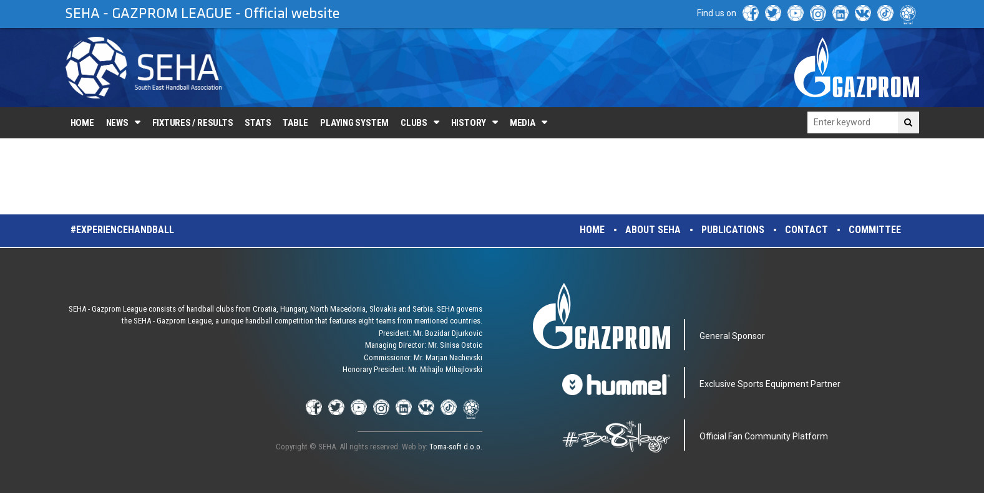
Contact (806, 230)
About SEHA (653, 230)
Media (522, 122)
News (117, 122)
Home (82, 122)
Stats (258, 122)
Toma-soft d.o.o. (455, 446)
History (468, 122)
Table (295, 122)
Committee (875, 230)
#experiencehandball (122, 230)
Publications (732, 230)
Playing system (354, 122)
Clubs (414, 122)
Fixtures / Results (192, 122)
